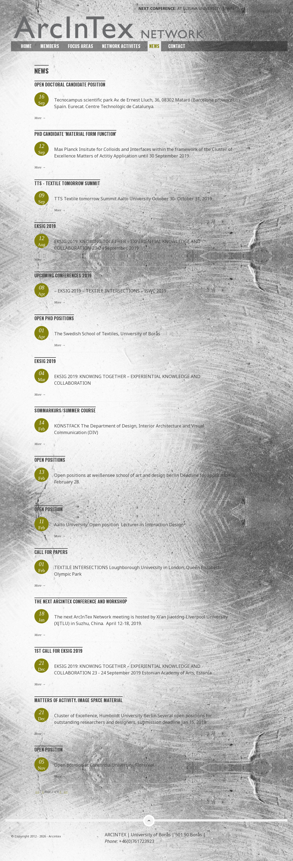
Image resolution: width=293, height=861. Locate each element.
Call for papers (51, 551)
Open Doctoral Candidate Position (69, 84)
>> (66, 791)
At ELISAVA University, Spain (186, 8)
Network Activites (121, 46)
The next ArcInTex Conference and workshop (80, 601)
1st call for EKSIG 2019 (58, 650)
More (38, 118)
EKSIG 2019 (45, 226)
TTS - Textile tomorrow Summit (67, 183)
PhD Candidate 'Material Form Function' (75, 133)
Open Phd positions (54, 318)
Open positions (49, 459)
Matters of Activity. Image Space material (78, 700)
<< (37, 791)
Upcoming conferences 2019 (63, 275)
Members (49, 46)
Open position (48, 509)
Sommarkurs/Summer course (65, 410)
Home (26, 46)
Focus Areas (80, 46)
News (154, 46)
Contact (176, 46)
